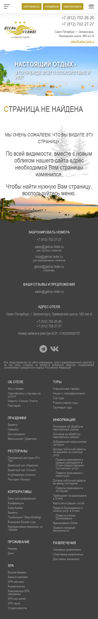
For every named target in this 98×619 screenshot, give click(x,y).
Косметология (16, 586)
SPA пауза (14, 603)
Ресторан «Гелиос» (19, 479)
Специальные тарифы (66, 388)
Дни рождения (16, 434)
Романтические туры (65, 402)
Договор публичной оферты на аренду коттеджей (69, 481)
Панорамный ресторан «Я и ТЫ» (24, 459)
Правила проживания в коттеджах (69, 489)
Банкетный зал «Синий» (22, 470)
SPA (11, 565)
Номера (12, 548)
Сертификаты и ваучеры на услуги (24, 394)
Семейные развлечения (67, 549)
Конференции (16, 503)
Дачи (11, 553)
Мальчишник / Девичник (22, 438)
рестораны (17, 451)
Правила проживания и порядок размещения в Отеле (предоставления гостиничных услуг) (70, 463)
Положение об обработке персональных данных (68, 427)
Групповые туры (62, 407)
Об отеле (16, 381)
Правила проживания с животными (69, 474)
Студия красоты (17, 608)
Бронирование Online (65, 523)
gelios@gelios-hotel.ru (49, 266)
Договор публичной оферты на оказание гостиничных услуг (69, 452)
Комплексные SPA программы (18, 592)
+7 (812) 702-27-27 (78, 24)
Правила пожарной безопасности (64, 529)
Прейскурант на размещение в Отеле (70, 497)
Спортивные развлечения (68, 554)
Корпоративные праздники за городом (25, 528)
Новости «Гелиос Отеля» (23, 401)
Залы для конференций (22, 498)
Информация (64, 419)
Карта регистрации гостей (68, 503)
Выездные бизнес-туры (22, 522)
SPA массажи (16, 581)
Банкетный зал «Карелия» (23, 465)
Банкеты (13, 424)
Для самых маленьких (66, 559)
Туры (57, 381)
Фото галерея (16, 388)
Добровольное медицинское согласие (69, 443)
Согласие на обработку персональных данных (66, 435)
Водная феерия (17, 572)
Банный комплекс (18, 577)
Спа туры (58, 398)
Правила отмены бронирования (66, 516)
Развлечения (64, 542)
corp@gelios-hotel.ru (49, 256)
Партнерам (14, 405)
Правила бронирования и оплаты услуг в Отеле (68, 509)
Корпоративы (20, 491)
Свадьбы (13, 429)
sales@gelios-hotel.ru (82, 41)
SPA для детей (17, 598)
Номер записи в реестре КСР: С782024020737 (49, 333)
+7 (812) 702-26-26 (78, 18)
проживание (19, 541)
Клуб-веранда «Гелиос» (22, 474)
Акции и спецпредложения (69, 393)
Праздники (17, 417)
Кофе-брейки (15, 508)
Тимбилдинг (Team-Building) (24, 517)
